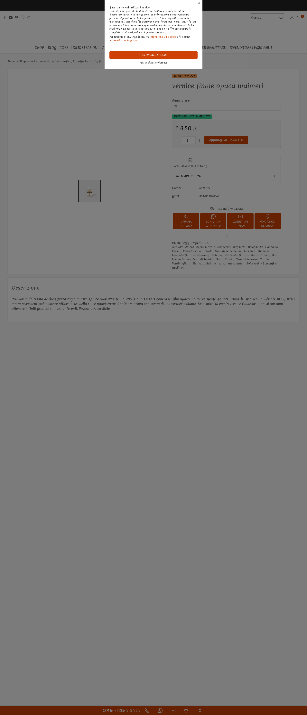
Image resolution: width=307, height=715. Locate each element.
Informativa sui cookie (163, 36)
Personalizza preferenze (153, 62)
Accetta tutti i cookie (153, 55)
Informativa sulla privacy (124, 40)
